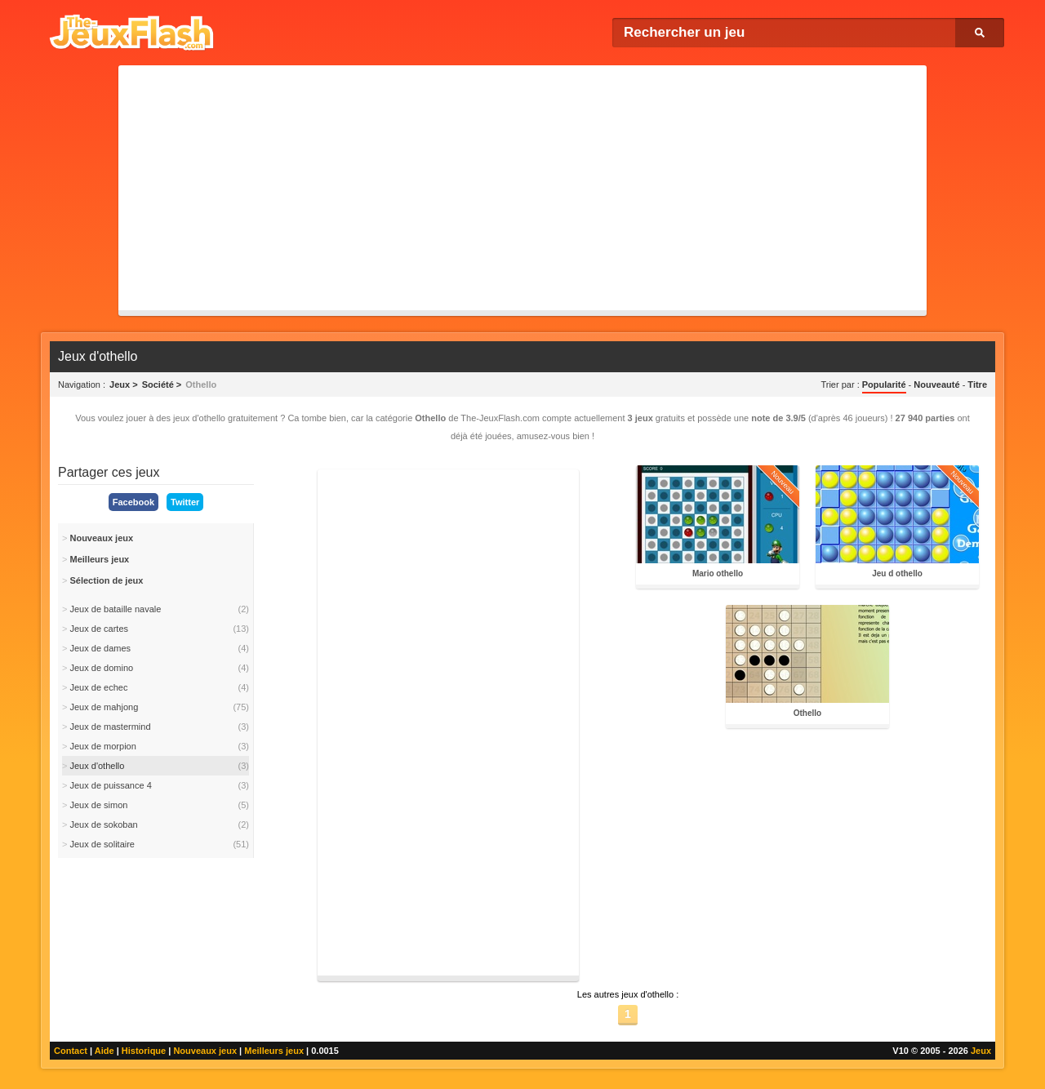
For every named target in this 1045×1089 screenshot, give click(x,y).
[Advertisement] (522, 187)
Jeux (981, 1051)
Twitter (185, 502)
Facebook (133, 502)
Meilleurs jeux (274, 1051)
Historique (144, 1051)
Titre (977, 384)
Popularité (884, 384)
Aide (104, 1051)
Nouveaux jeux (205, 1051)
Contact (70, 1051)
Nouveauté (936, 384)
